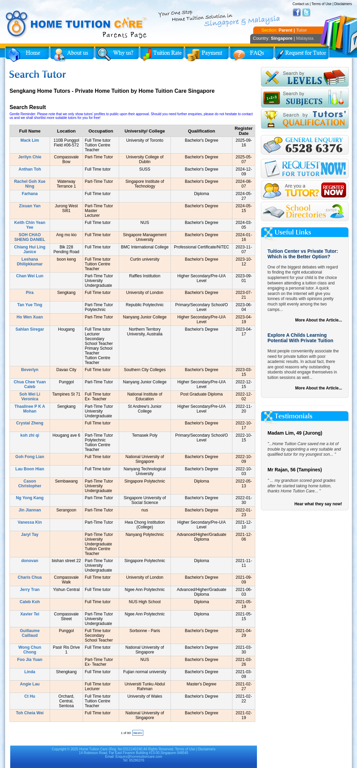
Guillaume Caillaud (29, 633)
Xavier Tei (29, 614)
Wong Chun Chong (29, 649)
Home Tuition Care (93, 749)
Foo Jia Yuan (30, 659)
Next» (137, 733)
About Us (72, 54)
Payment (207, 54)
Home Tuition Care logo (76, 24)
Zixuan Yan (29, 206)
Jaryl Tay (29, 534)
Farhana (30, 193)
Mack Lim (29, 140)
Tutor (301, 30)
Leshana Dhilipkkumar (30, 261)
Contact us (300, 4)
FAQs (252, 54)
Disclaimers (343, 4)
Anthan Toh (30, 169)
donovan (29, 560)
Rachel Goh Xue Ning (29, 184)
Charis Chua (30, 577)
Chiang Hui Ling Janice (29, 249)
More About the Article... (318, 320)
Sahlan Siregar (29, 329)
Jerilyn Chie (29, 157)
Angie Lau (29, 684)
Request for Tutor (302, 54)
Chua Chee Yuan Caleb (30, 384)
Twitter (306, 12)
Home (27, 54)
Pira (30, 292)
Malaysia (304, 38)
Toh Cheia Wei (30, 713)
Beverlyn (29, 369)
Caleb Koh (30, 601)
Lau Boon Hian (29, 469)
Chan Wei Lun (30, 276)
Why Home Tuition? (117, 54)
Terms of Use (321, 4)
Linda (29, 671)
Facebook (297, 12)
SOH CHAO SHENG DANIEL (29, 237)
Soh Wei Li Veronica (29, 396)
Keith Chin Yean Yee (29, 225)
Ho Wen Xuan (30, 317)
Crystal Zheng (29, 423)
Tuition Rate (162, 54)
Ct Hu (29, 696)
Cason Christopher (29, 483)
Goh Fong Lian (29, 456)
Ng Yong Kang (30, 497)
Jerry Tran (29, 589)
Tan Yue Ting (29, 304)
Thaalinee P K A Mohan (29, 409)
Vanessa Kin (30, 522)
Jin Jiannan (29, 510)
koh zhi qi (29, 435)
